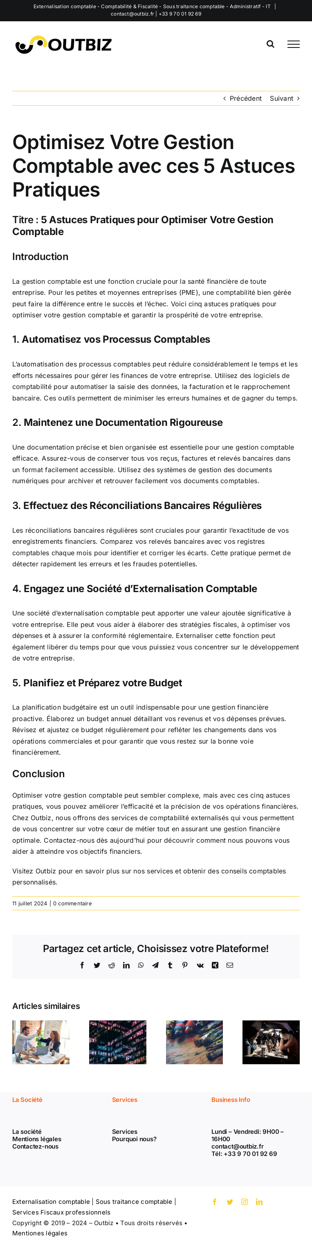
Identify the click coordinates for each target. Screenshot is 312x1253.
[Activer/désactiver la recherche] (270, 44)
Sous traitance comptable (134, 1202)
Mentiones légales (39, 1233)
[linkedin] (259, 1202)
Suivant (281, 98)
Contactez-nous (35, 1146)
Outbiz (46, 871)
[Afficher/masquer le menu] (293, 44)
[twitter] (230, 1202)
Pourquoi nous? (134, 1139)
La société (27, 1131)
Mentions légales (36, 1139)
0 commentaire (72, 903)
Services (124, 1131)
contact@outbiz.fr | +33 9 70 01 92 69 (156, 14)
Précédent (246, 98)
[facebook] (214, 1202)
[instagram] (244, 1202)
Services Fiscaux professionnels (61, 1212)
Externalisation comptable (51, 1202)
